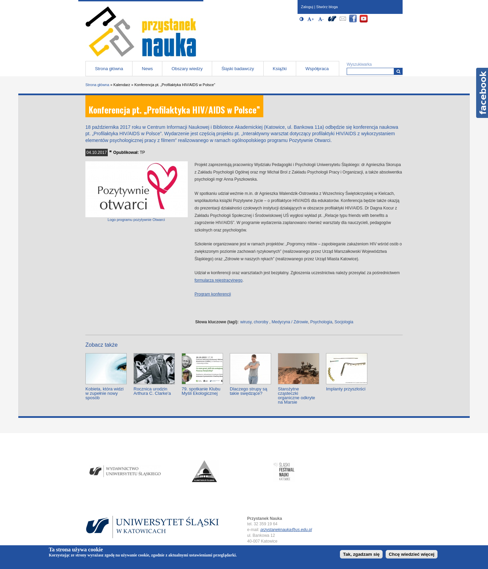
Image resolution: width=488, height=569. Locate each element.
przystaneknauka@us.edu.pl (286, 529)
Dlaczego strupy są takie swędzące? (248, 391)
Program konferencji (213, 294)
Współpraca (317, 68)
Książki (280, 68)
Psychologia (321, 322)
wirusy (245, 322)
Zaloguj (307, 7)
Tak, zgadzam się (361, 554)
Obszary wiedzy (187, 68)
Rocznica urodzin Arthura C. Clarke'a (152, 391)
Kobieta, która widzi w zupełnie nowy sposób (104, 393)
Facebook (482, 93)
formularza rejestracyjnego (218, 280)
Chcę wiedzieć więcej (411, 554)
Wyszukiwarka (359, 64)
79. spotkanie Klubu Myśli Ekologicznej (201, 391)
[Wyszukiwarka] (398, 71)
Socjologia (343, 322)
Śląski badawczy (237, 68)
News (147, 68)
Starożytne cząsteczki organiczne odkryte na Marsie (296, 395)
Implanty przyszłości (345, 388)
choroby (261, 322)
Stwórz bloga (327, 7)
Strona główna (109, 68)
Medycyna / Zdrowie (290, 322)
